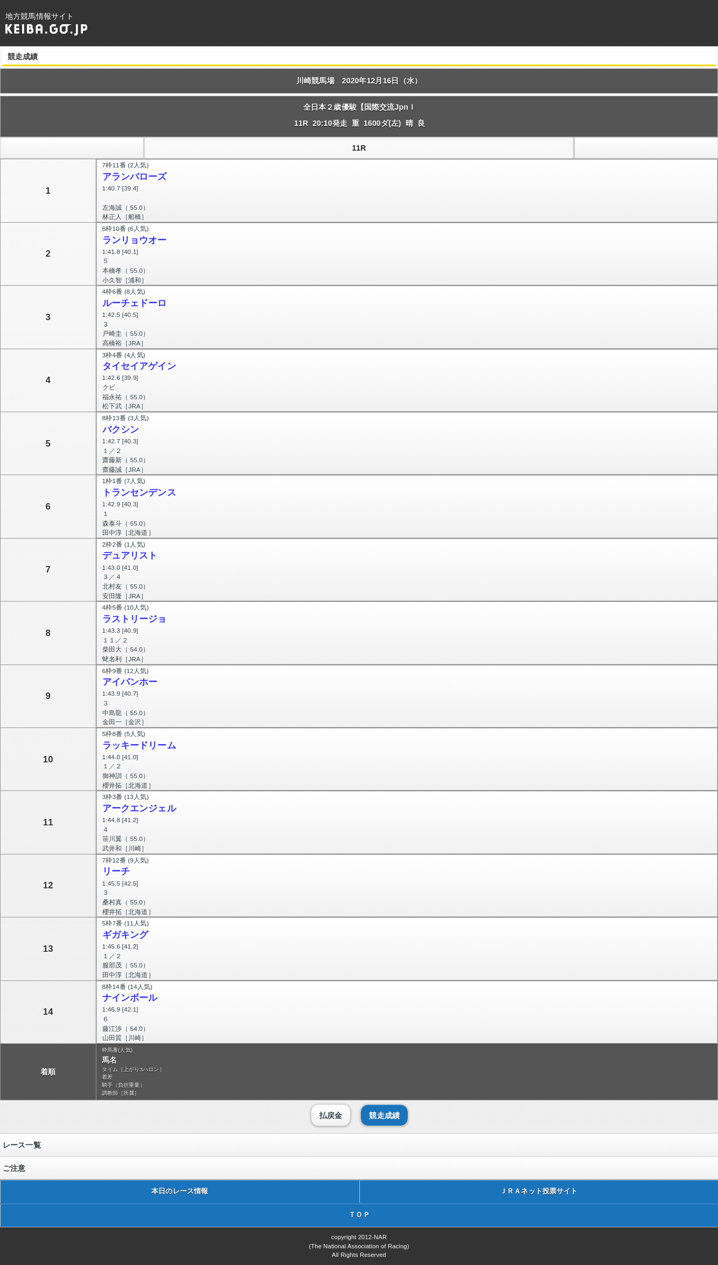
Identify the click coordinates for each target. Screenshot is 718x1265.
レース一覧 (22, 1145)
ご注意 (14, 1168)
